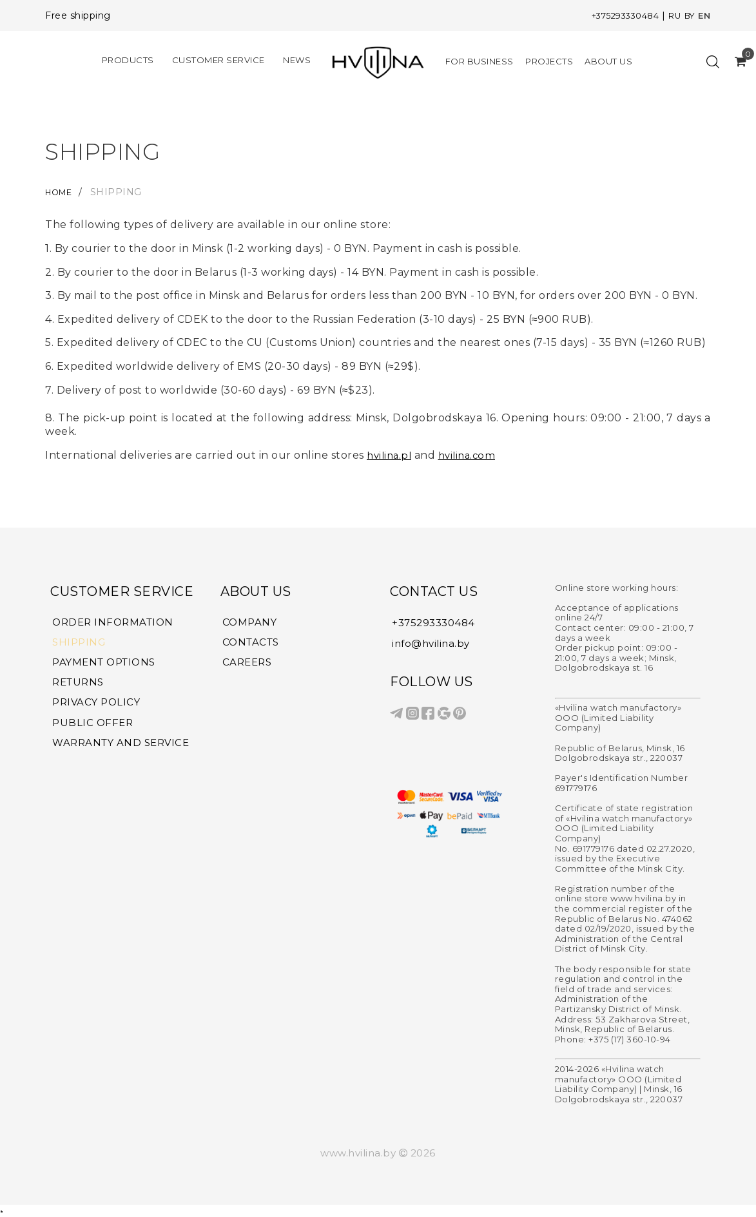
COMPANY (249, 622)
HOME (63, 192)
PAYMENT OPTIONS (103, 663)
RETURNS (78, 684)
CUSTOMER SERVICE (218, 59)
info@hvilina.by (431, 643)
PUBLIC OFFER (92, 725)
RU (671, 15)
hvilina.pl (391, 455)
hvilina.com (472, 455)
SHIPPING (78, 643)
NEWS (297, 59)
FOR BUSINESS (479, 61)
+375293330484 (616, 15)
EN (704, 15)
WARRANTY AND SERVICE (120, 746)
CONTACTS (250, 643)
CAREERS (247, 663)
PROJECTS (549, 61)
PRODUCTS (128, 59)
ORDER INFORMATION (112, 622)
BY (687, 15)
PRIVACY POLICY (96, 705)
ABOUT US (608, 61)
